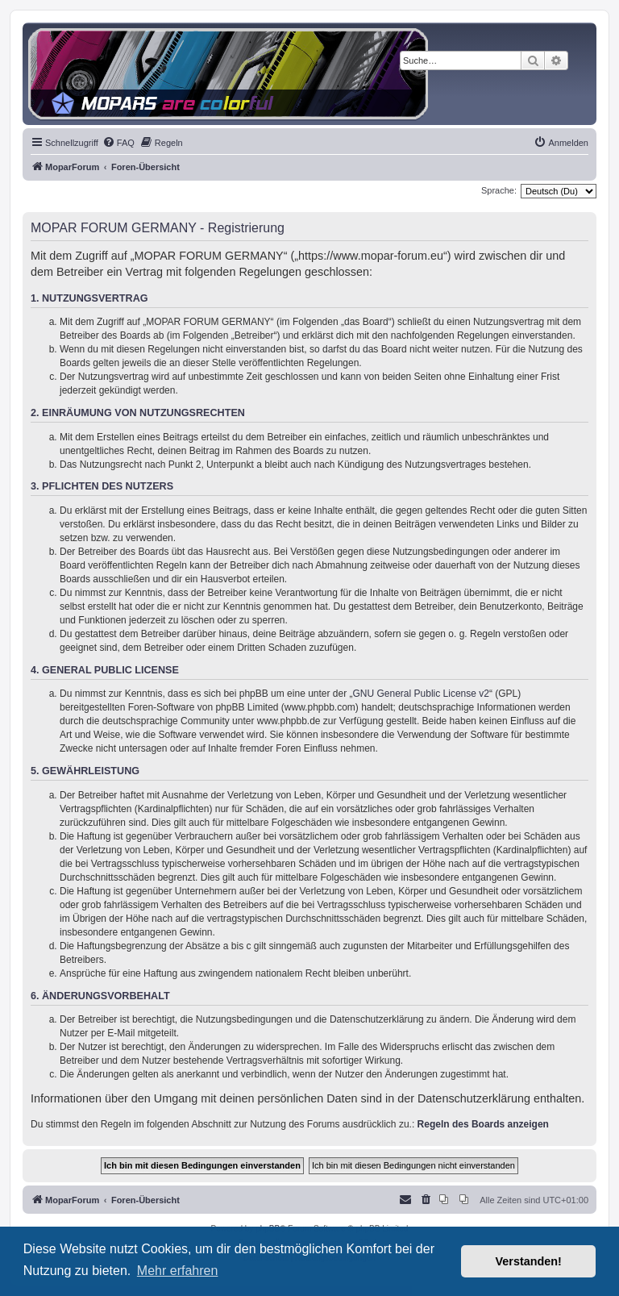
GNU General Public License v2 (421, 693)
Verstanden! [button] (529, 1261)
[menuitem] (118, 142)
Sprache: (499, 190)
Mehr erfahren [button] (177, 1270)
